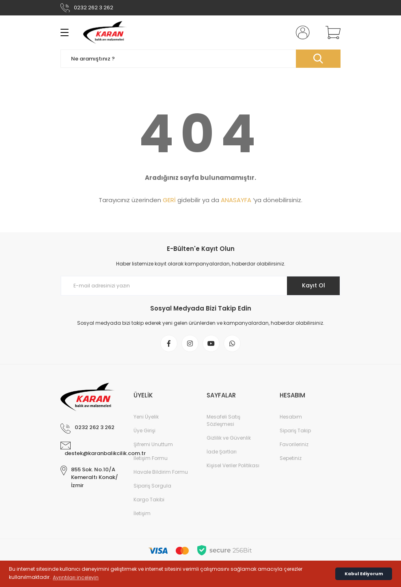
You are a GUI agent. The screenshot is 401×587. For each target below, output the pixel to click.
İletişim (142, 513)
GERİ (169, 200)
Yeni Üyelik (146, 416)
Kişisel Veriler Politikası (233, 465)
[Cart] (331, 32)
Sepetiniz (291, 458)
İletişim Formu (151, 458)
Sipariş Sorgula (152, 485)
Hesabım (291, 416)
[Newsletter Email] (200, 286)
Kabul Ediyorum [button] (364, 574)
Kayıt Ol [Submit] (313, 285)
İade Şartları (222, 451)
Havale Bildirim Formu (161, 471)
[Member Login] (301, 32)
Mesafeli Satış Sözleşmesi (223, 420)
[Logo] (105, 32)
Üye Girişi (144, 430)
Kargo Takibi (149, 499)
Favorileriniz (294, 444)
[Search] (200, 59)
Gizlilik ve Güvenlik (229, 437)
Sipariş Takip (295, 430)
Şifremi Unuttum (153, 444)
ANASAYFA (236, 200)
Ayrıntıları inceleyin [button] (76, 577)
